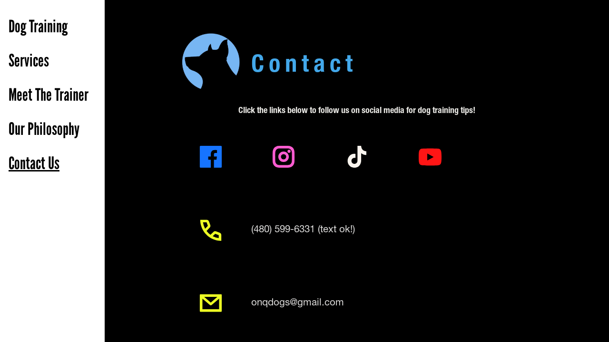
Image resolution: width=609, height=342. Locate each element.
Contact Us (34, 163)
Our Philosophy (44, 129)
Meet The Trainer (48, 95)
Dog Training (38, 26)
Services (29, 60)
